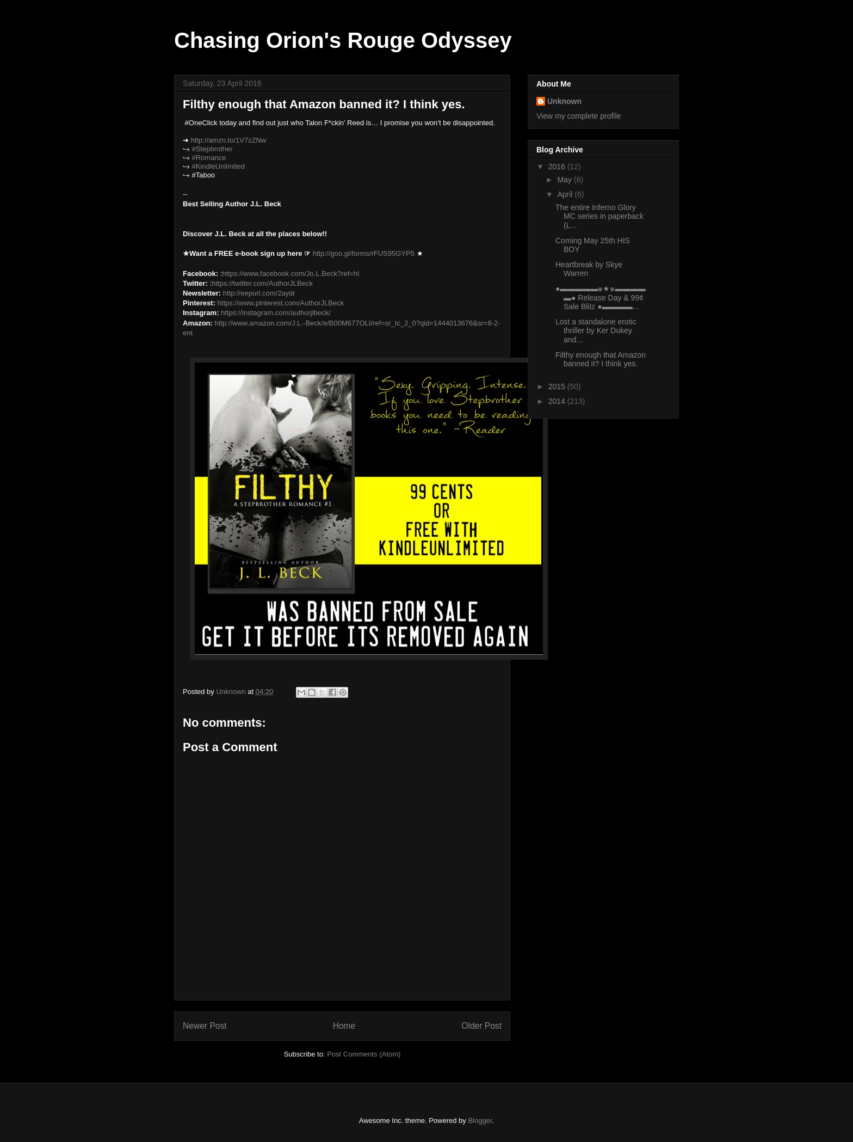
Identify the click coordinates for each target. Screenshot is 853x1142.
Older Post (481, 1025)
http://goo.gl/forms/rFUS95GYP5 (364, 253)
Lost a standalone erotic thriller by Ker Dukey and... (595, 331)
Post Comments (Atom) (363, 1054)
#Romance (208, 158)
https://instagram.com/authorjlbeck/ (276, 313)
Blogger (480, 1120)
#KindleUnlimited (218, 166)
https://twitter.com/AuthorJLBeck (262, 283)
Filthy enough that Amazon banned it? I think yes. (600, 360)
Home (344, 1025)
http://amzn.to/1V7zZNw (229, 140)
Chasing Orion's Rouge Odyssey (343, 40)
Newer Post (205, 1025)
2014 (557, 401)
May (565, 179)
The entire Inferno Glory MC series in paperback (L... (599, 216)
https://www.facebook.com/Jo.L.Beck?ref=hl (290, 273)
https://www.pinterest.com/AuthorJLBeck (281, 303)
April (565, 194)
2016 (557, 166)
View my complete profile (578, 116)
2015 (557, 386)
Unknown (564, 101)
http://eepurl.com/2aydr (259, 293)
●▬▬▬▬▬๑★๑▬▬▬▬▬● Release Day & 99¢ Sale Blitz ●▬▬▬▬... (600, 297)
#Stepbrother (211, 149)
